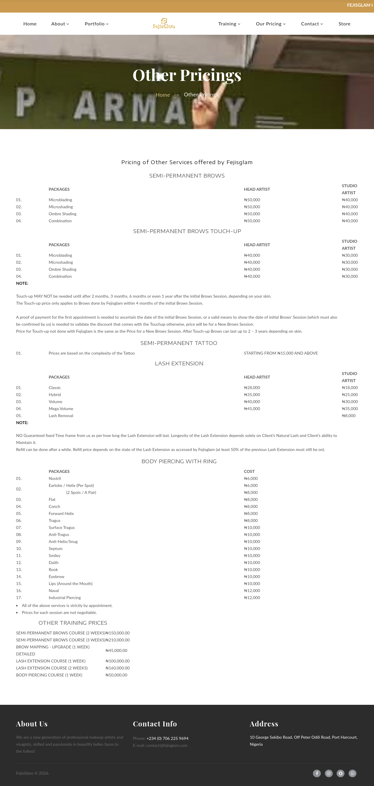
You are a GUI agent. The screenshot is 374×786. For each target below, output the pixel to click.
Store (345, 23)
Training (227, 23)
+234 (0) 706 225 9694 (167, 738)
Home (30, 23)
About (58, 23)
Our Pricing (269, 23)
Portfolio (95, 23)
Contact (310, 23)
